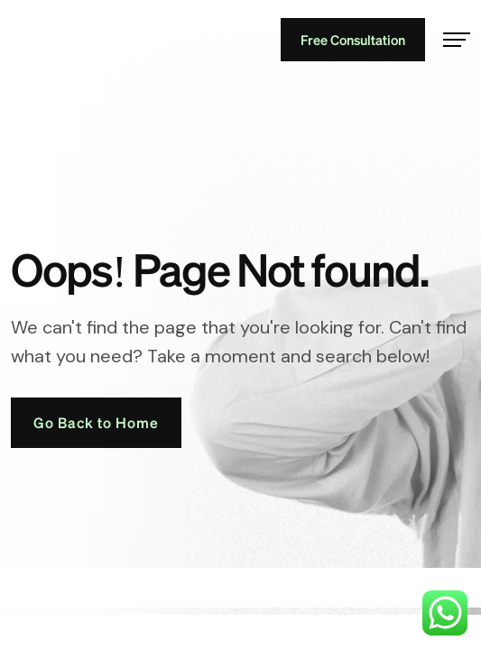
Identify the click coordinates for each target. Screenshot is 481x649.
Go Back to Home (96, 422)
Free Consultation (353, 40)
